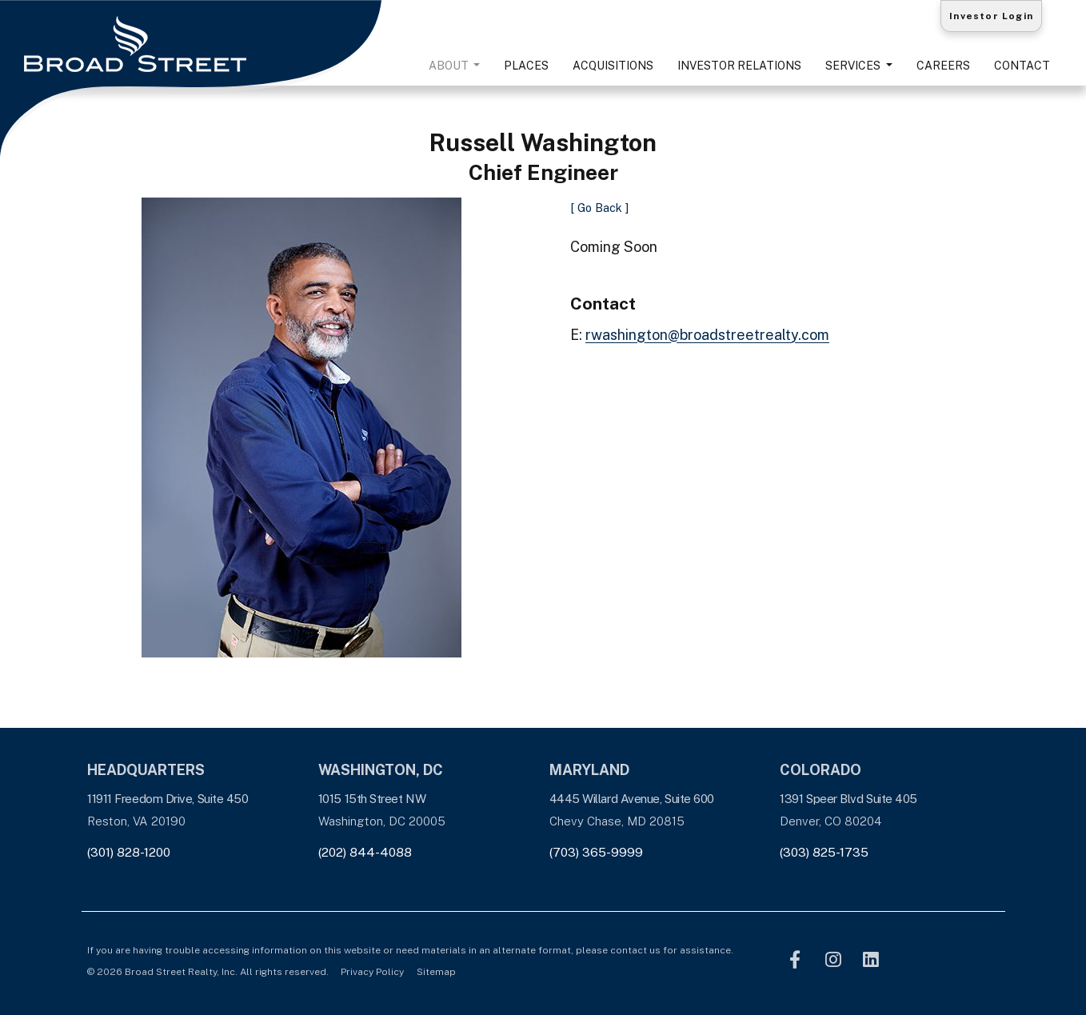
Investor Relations (739, 65)
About (450, 65)
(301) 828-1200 (128, 852)
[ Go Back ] (599, 207)
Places (526, 65)
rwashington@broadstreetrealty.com (707, 334)
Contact (1022, 65)
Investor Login (991, 16)
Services (854, 65)
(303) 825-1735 (824, 852)
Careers (943, 65)
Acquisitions (613, 65)
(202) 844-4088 (365, 852)
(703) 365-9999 (596, 852)
